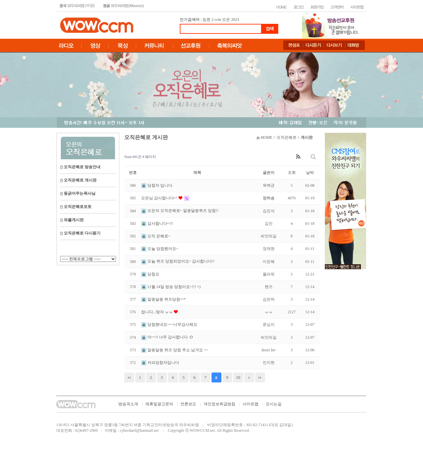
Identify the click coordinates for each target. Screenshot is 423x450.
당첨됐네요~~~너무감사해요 (169, 324)
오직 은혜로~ (156, 236)
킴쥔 (207, 19)
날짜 (310, 172)
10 (238, 377)
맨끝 (260, 377)
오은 (226, 19)
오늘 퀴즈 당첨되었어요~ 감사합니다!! (177, 261)
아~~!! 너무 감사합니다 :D (167, 337)
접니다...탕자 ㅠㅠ (157, 312)
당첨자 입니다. (157, 185)
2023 (235, 19)
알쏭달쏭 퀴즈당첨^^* (163, 299)
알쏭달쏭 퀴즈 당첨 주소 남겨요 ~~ (174, 350)
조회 (292, 172)
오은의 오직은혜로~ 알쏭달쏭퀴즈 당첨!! (179, 210)
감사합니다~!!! (157, 223)
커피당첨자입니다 (160, 362)
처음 (129, 377)
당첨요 (150, 274)
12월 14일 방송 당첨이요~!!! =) (171, 286)
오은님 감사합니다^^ (159, 198)
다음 (249, 377)
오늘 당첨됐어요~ (159, 248)
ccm (217, 19)
